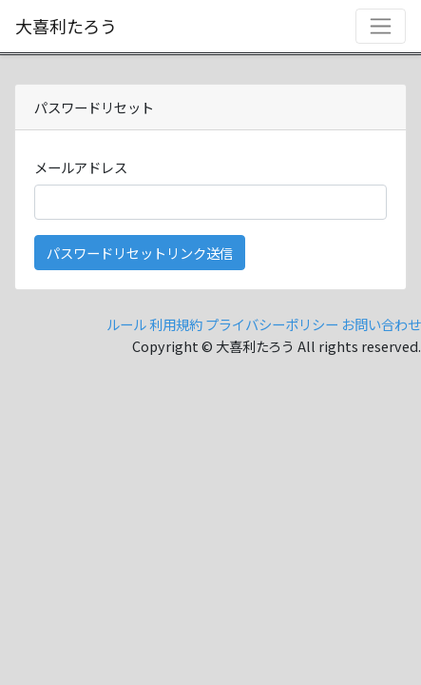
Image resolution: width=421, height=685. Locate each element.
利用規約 (175, 324)
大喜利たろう (66, 25)
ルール (126, 324)
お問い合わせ (381, 324)
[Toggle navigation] (380, 26)
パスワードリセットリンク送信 (140, 253)
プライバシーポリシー (271, 324)
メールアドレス (80, 167)
